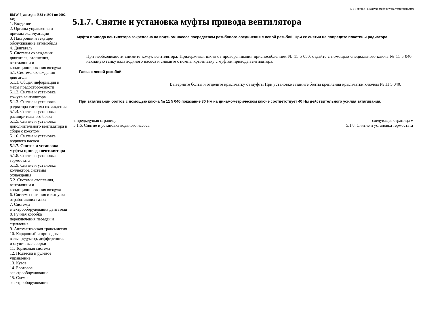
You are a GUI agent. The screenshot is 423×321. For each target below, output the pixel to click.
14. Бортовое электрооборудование (29, 270)
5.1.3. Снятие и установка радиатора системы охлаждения (38, 104)
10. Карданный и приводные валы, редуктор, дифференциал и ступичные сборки (37, 238)
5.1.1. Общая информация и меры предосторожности (34, 84)
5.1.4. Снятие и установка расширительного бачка (33, 114)
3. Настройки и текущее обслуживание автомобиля (33, 40)
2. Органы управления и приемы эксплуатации (31, 31)
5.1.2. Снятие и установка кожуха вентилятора (33, 94)
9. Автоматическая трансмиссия (38, 228)
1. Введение (20, 23)
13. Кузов (18, 263)
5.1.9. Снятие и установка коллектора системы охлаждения (33, 170)
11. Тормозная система (30, 248)
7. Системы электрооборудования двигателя (38, 207)
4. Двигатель (21, 48)
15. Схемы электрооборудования (29, 280)
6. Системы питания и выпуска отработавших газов (37, 197)
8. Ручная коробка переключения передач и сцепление (32, 219)
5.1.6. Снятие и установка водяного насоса (33, 138)
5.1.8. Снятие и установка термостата (379, 125)
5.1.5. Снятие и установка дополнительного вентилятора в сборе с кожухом (38, 126)
